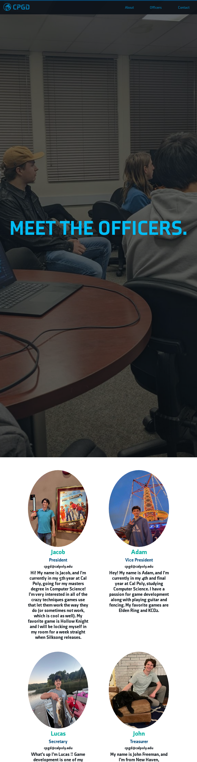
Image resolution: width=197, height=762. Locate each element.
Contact (184, 7)
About (129, 7)
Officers (156, 7)
